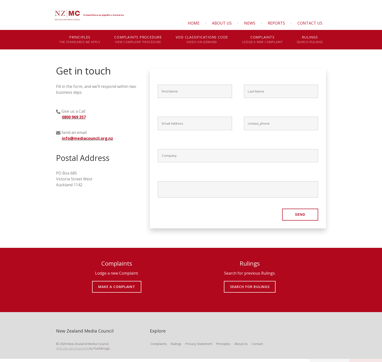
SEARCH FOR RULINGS (249, 286)
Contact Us (309, 23)
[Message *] (238, 192)
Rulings (310, 40)
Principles (80, 40)
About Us (222, 23)
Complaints (262, 40)
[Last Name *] (281, 91)
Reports (276, 23)
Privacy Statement (198, 347)
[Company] (238, 158)
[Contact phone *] (281, 125)
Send (300, 218)
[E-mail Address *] (195, 125)
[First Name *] (195, 91)
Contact (257, 347)
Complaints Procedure (138, 40)
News (249, 23)
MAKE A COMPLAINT (117, 286)
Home (194, 23)
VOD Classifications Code (202, 40)
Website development (72, 351)
